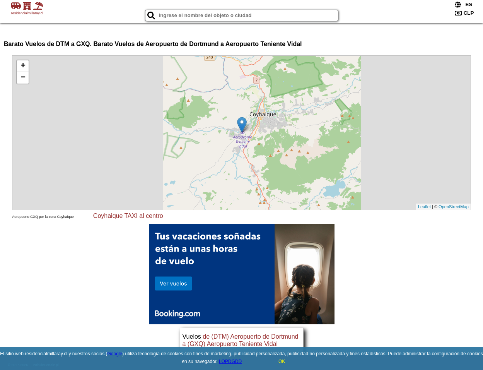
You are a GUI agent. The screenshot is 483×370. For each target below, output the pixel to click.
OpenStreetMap (454, 206)
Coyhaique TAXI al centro (128, 215)
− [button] (23, 78)
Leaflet (424, 206)
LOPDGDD (230, 361)
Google (114, 353)
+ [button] (23, 66)
